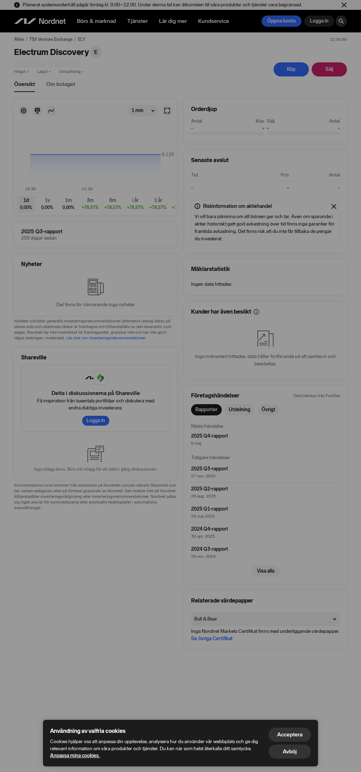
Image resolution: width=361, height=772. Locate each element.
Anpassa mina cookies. (75, 756)
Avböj (290, 751)
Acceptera (289, 734)
